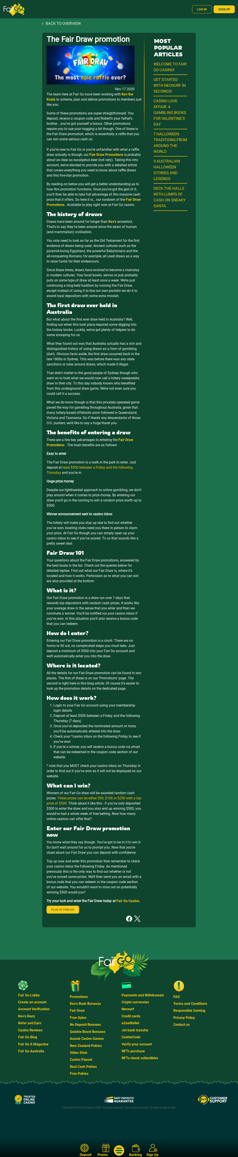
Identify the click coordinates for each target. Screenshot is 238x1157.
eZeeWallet (130, 1023)
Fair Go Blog (27, 1037)
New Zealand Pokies (86, 1046)
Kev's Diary (26, 1016)
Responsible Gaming (189, 1010)
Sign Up (224, 9)
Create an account (32, 1002)
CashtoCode (131, 1037)
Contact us (181, 1025)
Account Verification (34, 1009)
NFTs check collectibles (140, 1058)
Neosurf (128, 1009)
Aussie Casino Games (87, 1039)
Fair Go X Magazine (33, 1044)
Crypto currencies (135, 1002)
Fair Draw (77, 1010)
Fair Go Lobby (29, 995)
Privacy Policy (184, 1018)
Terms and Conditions (190, 1004)
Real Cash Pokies (83, 1067)
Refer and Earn (29, 1023)
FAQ (176, 997)
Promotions (79, 997)
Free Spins (78, 1018)
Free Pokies (79, 1074)
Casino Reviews (30, 1030)
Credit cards (131, 1016)
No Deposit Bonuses (85, 1025)
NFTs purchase (133, 1051)
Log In (202, 9)
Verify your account (137, 1044)
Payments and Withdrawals (143, 995)
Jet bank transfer (135, 1030)
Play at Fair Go (62, 909)
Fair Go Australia (31, 1051)
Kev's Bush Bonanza (85, 1004)
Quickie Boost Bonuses (87, 1032)
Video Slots (78, 1053)
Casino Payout (81, 1059)
